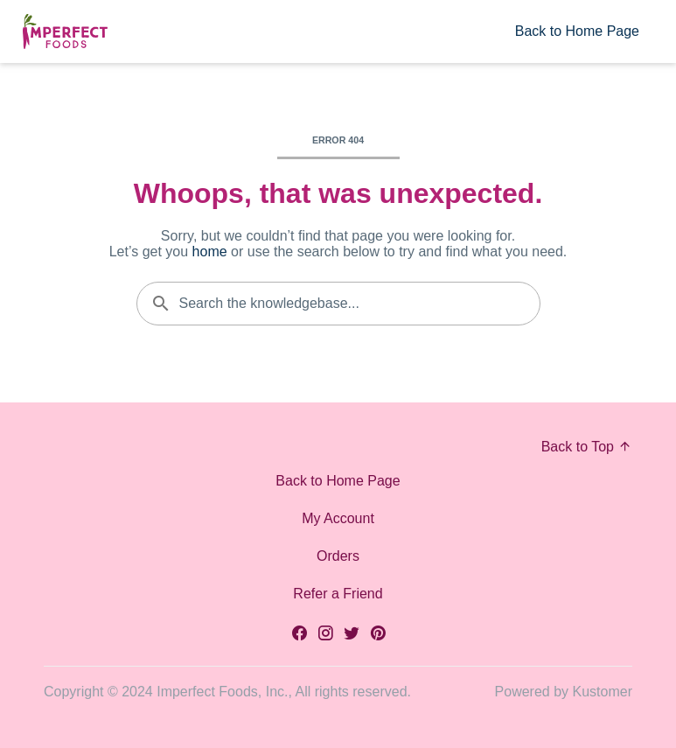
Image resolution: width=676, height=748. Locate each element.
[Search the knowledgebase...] (338, 303)
